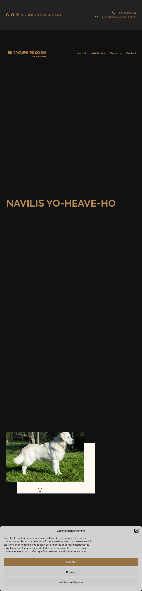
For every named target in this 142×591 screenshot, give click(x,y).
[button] (136, 531)
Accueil (82, 53)
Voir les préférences (71, 582)
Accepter (71, 562)
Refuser (71, 572)
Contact (131, 53)
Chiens (115, 53)
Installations (98, 53)
